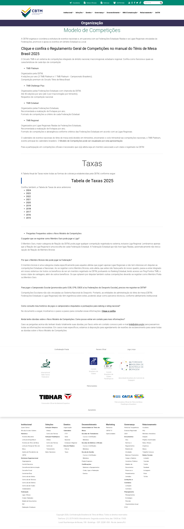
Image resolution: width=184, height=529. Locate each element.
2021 (28, 199)
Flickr (145, 473)
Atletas (48, 430)
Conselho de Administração (30, 467)
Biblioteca (86, 440)
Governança (99, 13)
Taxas (66, 452)
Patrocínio (109, 427)
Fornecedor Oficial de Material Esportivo (56, 403)
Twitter (145, 464)
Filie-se (67, 449)
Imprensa (145, 446)
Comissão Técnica (52, 434)
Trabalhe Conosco (148, 452)
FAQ (143, 430)
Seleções (79, 13)
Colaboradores (26, 489)
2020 (28, 202)
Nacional (67, 440)
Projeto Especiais (87, 461)
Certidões (128, 476)
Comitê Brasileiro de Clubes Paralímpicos (108, 375)
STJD (126, 507)
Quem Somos (25, 427)
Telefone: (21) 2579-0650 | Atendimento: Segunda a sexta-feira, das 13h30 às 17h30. (92, 519)
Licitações (128, 486)
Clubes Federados (27, 498)
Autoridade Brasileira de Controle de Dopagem (131, 379)
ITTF (66, 434)
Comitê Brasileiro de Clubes (93, 371)
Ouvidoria (145, 427)
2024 (28, 190)
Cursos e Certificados (89, 437)
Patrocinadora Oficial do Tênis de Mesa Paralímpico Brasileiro (128, 403)
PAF (23, 504)
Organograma (26, 461)
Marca (144, 449)
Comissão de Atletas (28, 476)
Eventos (88, 13)
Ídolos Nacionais (50, 452)
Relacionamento (146, 13)
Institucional (68, 13)
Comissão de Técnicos (29, 479)
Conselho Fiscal (27, 470)
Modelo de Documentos (29, 501)
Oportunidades (110, 434)
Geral (66, 437)
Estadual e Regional (71, 443)
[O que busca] (151, 2)
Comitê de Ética (27, 473)
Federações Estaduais (29, 507)
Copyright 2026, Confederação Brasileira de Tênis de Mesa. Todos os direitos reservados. (92, 515)
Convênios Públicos (131, 461)
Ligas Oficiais (26, 495)
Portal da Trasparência (131, 427)
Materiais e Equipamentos (91, 467)
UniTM (157, 13)
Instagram (146, 470)
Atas (126, 440)
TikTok (145, 476)
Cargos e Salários (130, 458)
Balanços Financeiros (132, 455)
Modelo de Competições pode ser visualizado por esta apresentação (91, 141)
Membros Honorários (149, 434)
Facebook (146, 467)
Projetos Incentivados (149, 440)
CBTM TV (109, 430)
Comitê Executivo (27, 464)
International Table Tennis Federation (45, 375)
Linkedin (146, 458)
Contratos (128, 489)
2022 (28, 196)
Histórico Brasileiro (28, 437)
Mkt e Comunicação (130, 13)
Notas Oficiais (146, 443)
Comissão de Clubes (28, 486)
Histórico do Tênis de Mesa (30, 443)
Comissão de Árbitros (29, 483)
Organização (68, 427)
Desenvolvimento (113, 13)
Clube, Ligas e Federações (91, 470)
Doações (145, 437)
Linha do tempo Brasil (29, 440)
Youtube (146, 461)
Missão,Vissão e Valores (28, 430)
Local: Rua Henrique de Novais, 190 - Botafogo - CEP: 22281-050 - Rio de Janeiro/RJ (92, 522)
